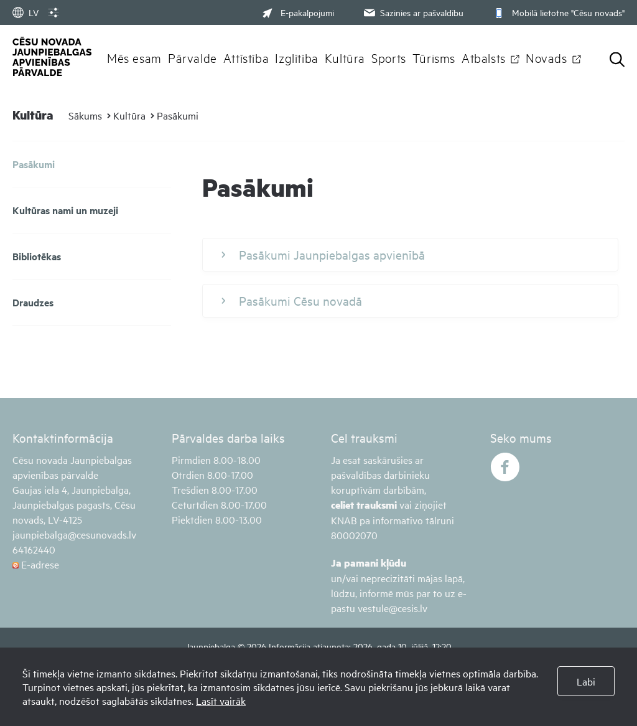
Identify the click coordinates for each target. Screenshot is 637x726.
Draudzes (32, 302)
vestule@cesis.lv (392, 608)
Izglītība (296, 57)
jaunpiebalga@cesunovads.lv (74, 534)
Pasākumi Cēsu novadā (291, 300)
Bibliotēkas (36, 256)
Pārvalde (192, 57)
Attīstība (246, 57)
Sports (388, 57)
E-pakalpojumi (298, 12)
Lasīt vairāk (221, 700)
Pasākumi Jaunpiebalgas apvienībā (323, 254)
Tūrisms (433, 57)
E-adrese (35, 564)
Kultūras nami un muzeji (65, 210)
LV (25, 12)
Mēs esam (134, 57)
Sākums (85, 115)
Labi (586, 681)
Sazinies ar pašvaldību (412, 12)
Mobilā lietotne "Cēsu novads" (558, 12)
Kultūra (345, 57)
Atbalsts (484, 57)
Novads (546, 57)
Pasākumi (177, 115)
